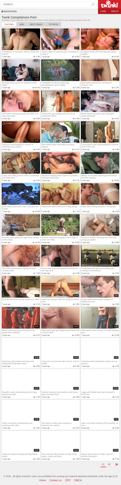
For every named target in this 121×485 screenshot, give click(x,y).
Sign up (114, 11)
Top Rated (53, 24)
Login (103, 11)
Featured (9, 24)
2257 (68, 480)
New (22, 24)
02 (109, 464)
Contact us (55, 480)
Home (42, 480)
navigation (10, 11)
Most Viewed (36, 24)
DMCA (78, 480)
